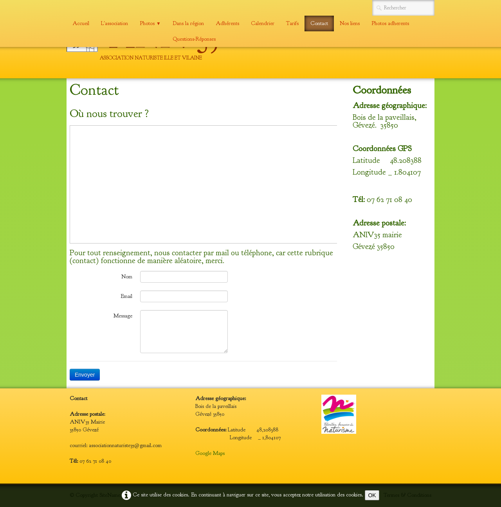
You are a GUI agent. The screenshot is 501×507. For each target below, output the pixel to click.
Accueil (80, 23)
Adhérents (227, 23)
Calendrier (262, 23)
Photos (150, 23)
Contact (319, 23)
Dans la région (188, 23)
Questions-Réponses (194, 39)
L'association (114, 23)
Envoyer (85, 375)
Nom (126, 276)
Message (123, 315)
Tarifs (292, 23)
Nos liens (350, 23)
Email (126, 296)
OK (372, 495)
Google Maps (210, 453)
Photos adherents (390, 23)
